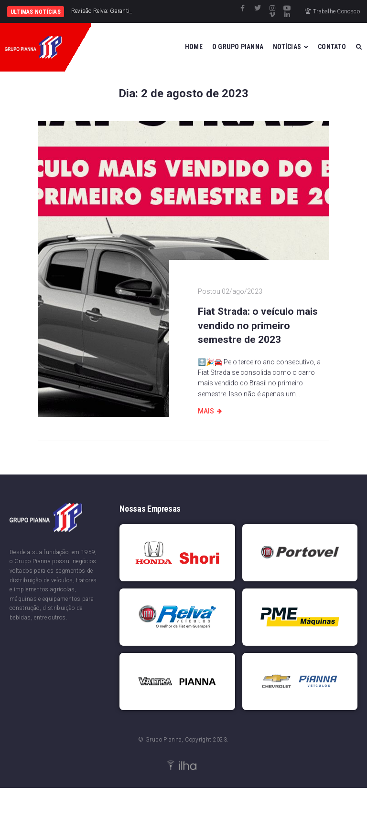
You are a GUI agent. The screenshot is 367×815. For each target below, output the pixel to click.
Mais (206, 411)
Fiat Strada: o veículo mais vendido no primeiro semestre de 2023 (258, 325)
